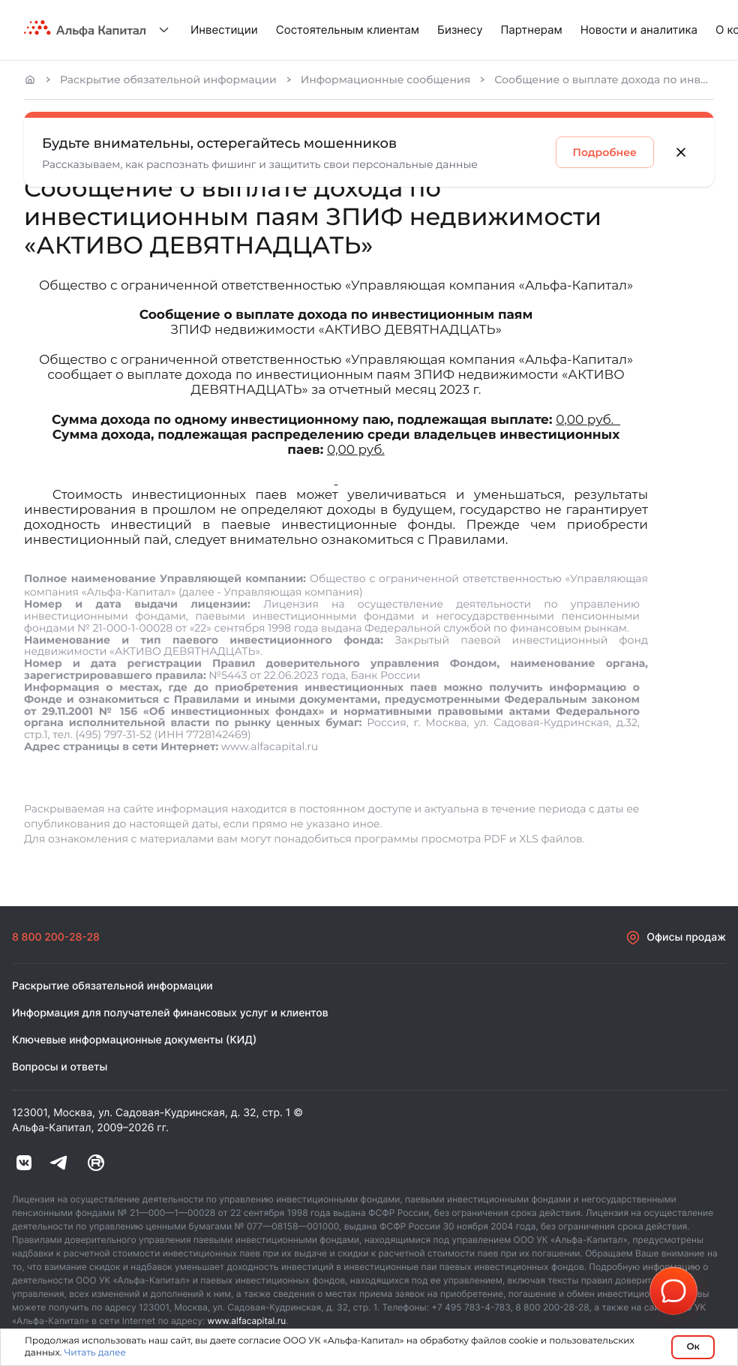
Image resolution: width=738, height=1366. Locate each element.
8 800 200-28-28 (56, 937)
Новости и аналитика (639, 30)
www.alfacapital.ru (247, 1320)
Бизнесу (459, 30)
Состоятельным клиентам (347, 30)
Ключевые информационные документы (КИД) (134, 1040)
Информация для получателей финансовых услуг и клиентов (170, 1013)
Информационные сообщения (386, 79)
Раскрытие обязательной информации (168, 79)
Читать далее (95, 1352)
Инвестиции (224, 30)
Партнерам (531, 30)
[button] (674, 1291)
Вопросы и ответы (59, 1067)
